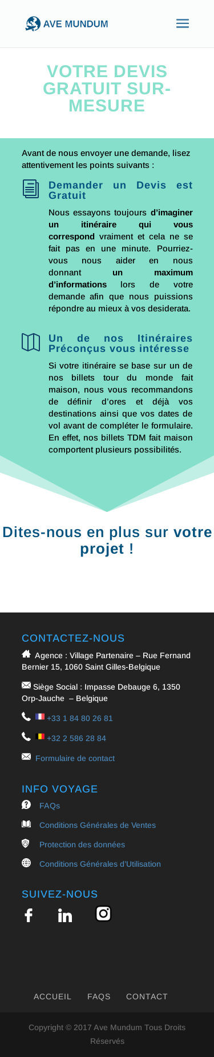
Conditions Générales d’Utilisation (100, 863)
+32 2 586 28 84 (76, 738)
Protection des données (82, 844)
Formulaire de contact (75, 758)
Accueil (53, 996)
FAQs (49, 805)
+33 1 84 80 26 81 (80, 718)
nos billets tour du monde (111, 377)
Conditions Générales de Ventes (97, 825)
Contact (147, 996)
